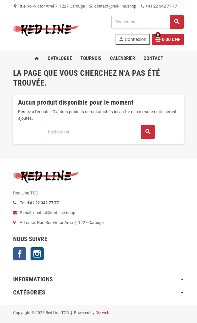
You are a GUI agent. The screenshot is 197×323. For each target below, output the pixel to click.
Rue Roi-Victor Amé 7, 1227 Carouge (49, 6)
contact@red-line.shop (112, 6)
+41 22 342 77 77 (158, 6)
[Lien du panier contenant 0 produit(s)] (168, 39)
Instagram (37, 253)
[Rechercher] (147, 22)
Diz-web (102, 313)
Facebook (19, 253)
